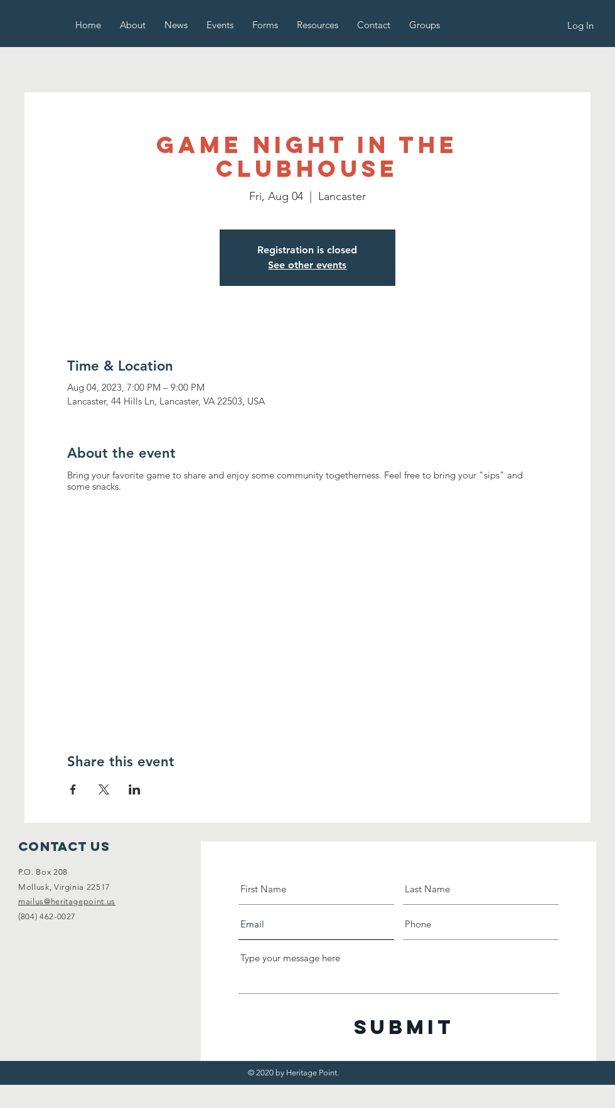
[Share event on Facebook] (73, 789)
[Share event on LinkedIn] (135, 789)
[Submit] (404, 1027)
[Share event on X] (104, 789)
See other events (307, 265)
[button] (132, 24)
